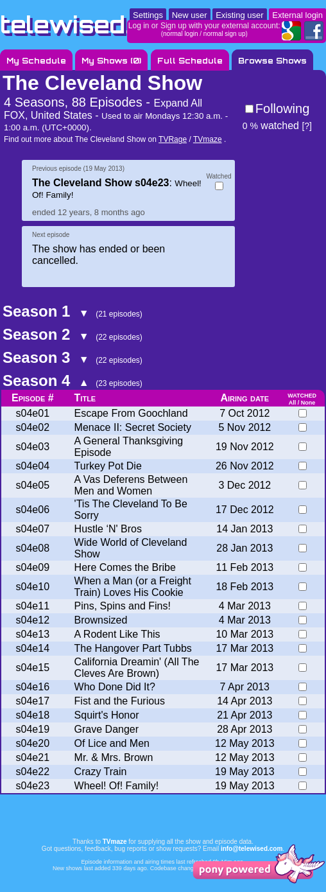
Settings (148, 15)
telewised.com (92, 24)
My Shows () (111, 61)
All (292, 402)
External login (297, 15)
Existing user (239, 15)
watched (271, 125)
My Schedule (36, 61)
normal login (180, 33)
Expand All (177, 103)
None (308, 402)
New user (189, 15)
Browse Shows (272, 61)
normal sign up (224, 33)
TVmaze (207, 139)
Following (282, 108)
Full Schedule (190, 61)
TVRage (173, 139)
